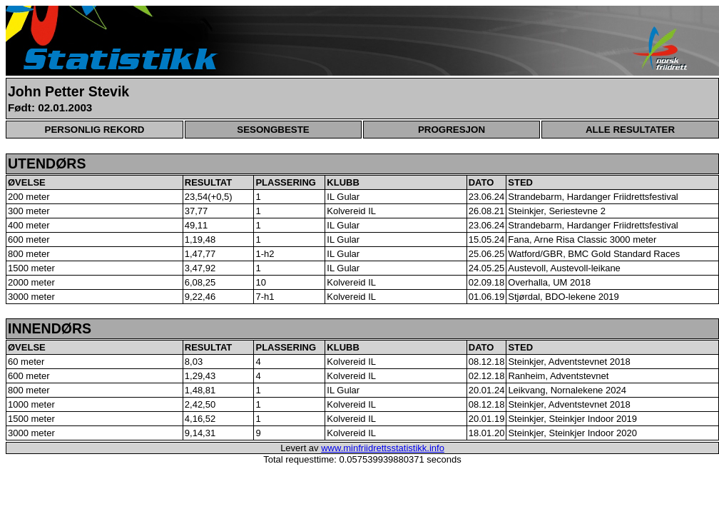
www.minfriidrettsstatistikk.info (382, 448)
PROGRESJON (451, 129)
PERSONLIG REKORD (95, 129)
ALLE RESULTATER (630, 129)
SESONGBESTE (273, 129)
